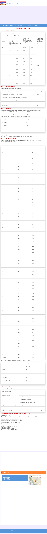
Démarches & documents (20, 25)
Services (36, 25)
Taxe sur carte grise (9, 25)
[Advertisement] (23, 15)
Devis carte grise (30, 25)
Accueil (2, 25)
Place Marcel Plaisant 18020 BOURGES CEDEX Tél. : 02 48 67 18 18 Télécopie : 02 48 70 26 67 (6, 478)
